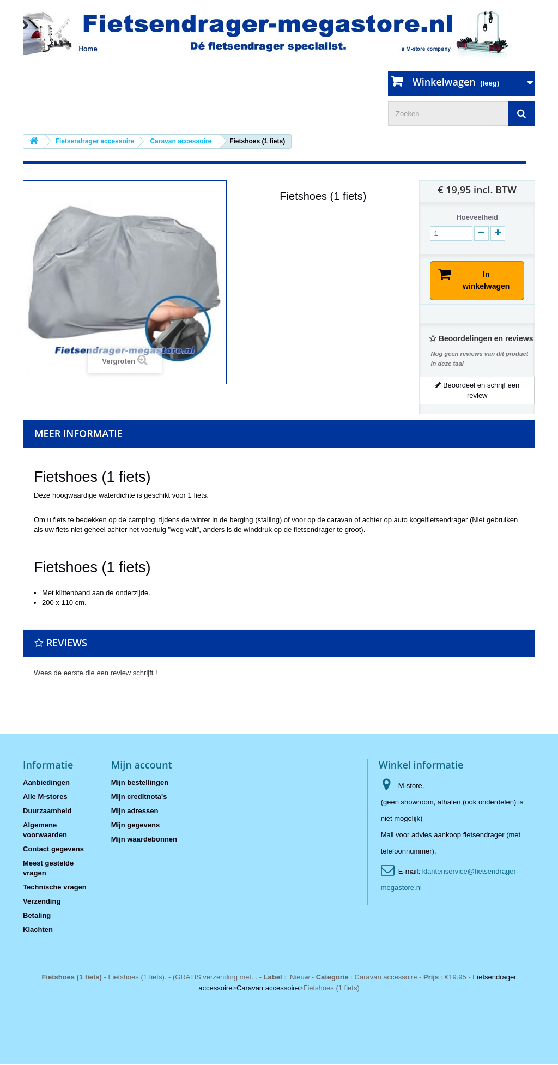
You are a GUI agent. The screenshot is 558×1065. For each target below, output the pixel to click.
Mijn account (141, 765)
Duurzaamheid (47, 811)
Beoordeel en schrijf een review (477, 390)
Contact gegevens (53, 849)
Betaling (37, 916)
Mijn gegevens (135, 825)
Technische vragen (55, 888)
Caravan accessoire (267, 988)
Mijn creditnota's (139, 797)
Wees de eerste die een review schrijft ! (95, 673)
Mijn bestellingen (139, 783)
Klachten (38, 930)
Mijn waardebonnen (144, 840)
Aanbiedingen (46, 783)
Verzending (41, 902)
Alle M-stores (45, 797)
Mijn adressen (135, 811)
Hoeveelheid (477, 217)
